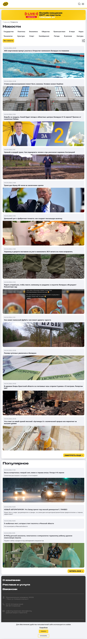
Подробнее (43, 628)
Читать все (75, 571)
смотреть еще (73, 455)
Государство (9, 32)
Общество (46, 32)
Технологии (8, 36)
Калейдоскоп (44, 36)
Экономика (33, 32)
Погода (56, 36)
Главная (6, 22)
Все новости (8, 41)
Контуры (80, 36)
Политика (21, 32)
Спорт (31, 36)
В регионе (68, 36)
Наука (81, 32)
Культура (21, 36)
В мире (72, 32)
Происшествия (59, 32)
